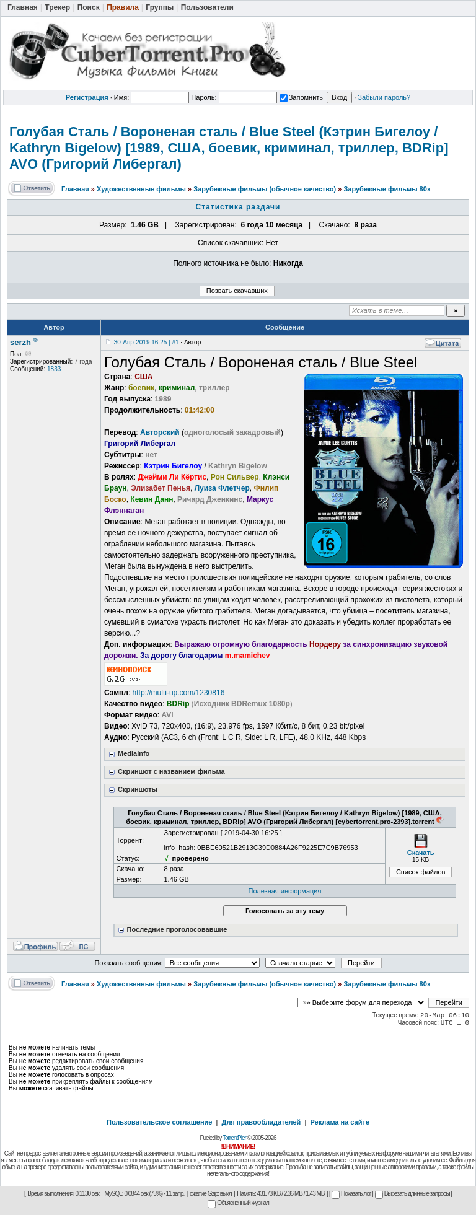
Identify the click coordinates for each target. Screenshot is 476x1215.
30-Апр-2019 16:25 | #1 (146, 342)
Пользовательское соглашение (159, 1122)
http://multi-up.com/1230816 (179, 692)
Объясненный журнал (238, 1203)
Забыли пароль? (384, 97)
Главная (75, 189)
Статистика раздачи (238, 207)
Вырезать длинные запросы (412, 1193)
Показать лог (351, 1193)
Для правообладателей (261, 1122)
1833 (54, 369)
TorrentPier (234, 1137)
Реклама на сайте (339, 1122)
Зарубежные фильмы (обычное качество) (264, 189)
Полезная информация (285, 891)
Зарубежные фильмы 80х (387, 189)
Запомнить (301, 97)
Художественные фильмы (141, 189)
